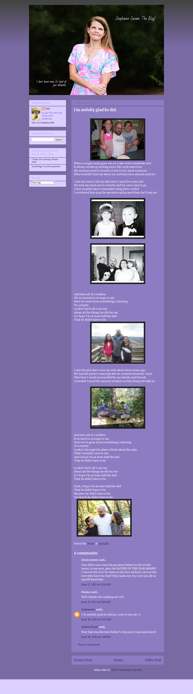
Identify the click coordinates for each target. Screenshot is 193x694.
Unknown (88, 609)
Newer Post (83, 660)
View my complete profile (43, 122)
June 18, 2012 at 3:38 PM (96, 636)
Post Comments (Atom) (126, 669)
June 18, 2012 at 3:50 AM (96, 619)
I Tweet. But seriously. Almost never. (45, 160)
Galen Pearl (89, 627)
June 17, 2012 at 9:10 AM (95, 602)
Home (118, 660)
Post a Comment (88, 644)
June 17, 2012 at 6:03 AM (96, 584)
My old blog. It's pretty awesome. (46, 166)
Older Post (153, 660)
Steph (47, 108)
